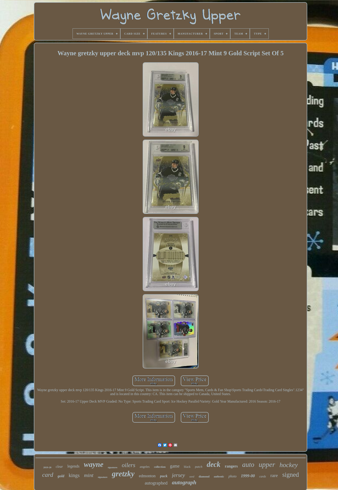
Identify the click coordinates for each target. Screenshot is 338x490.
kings (74, 475)
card (47, 474)
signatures (112, 467)
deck (213, 464)
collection (160, 466)
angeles (145, 466)
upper (267, 464)
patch (198, 466)
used (191, 476)
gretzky (123, 474)
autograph (184, 482)
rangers (231, 466)
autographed (156, 483)
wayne (93, 464)
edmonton (147, 475)
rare (274, 475)
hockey (289, 464)
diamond (204, 476)
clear (59, 466)
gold (61, 476)
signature (103, 477)
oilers (128, 465)
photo (232, 476)
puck (164, 476)
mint (88, 475)
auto (248, 464)
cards (262, 476)
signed (290, 474)
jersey (178, 475)
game (174, 466)
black (187, 466)
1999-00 (248, 475)
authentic (219, 476)
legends (73, 466)
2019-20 (47, 467)
